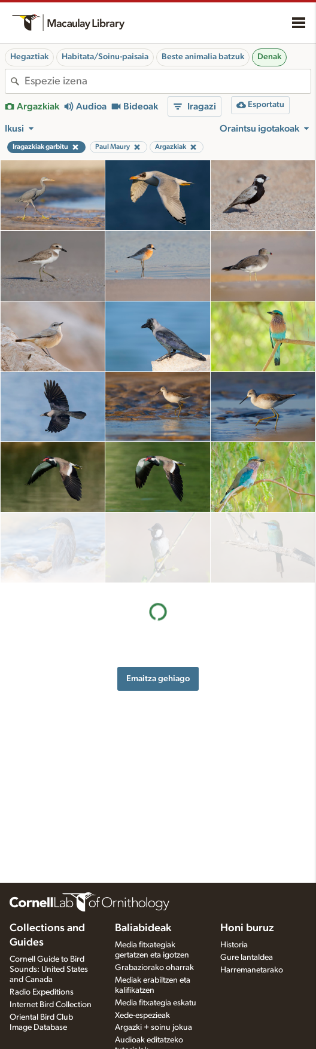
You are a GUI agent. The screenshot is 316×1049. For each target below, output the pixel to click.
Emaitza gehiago (158, 607)
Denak (269, 57)
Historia (234, 945)
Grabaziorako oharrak (154, 967)
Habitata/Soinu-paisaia (105, 57)
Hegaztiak (29, 57)
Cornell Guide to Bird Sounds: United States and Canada (49, 969)
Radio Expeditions (42, 992)
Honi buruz (247, 928)
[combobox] (168, 81)
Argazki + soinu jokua (153, 1027)
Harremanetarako (251, 970)
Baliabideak (143, 928)
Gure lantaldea (246, 957)
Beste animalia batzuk (203, 57)
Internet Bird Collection (51, 1005)
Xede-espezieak (142, 1015)
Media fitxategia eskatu (155, 1003)
